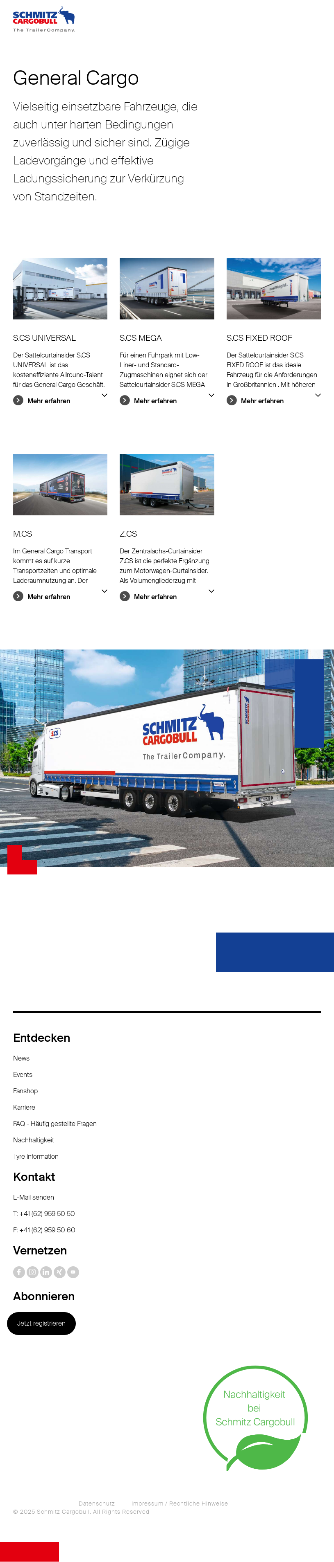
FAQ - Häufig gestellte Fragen (55, 1124)
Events (22, 1075)
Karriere (24, 1108)
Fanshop (25, 1091)
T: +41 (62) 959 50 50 (44, 1214)
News (21, 1058)
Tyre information (36, 1157)
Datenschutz (97, 1504)
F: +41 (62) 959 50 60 (44, 1230)
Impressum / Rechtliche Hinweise (180, 1504)
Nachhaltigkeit (33, 1140)
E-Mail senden (33, 1197)
